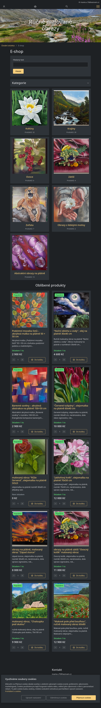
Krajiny (71, 128)
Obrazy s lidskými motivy (71, 225)
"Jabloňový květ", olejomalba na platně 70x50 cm (71, 479)
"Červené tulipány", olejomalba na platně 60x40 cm (71, 407)
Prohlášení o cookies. (13, 691)
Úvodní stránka (8, 45)
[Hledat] (50, 64)
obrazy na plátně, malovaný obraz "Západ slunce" (27, 551)
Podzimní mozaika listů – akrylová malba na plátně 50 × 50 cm (28, 333)
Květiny (30, 128)
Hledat (18, 71)
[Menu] (98, 6)
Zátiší (71, 176)
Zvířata (29, 225)
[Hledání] (67, 6)
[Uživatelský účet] (4, 6)
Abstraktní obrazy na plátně (29, 273)
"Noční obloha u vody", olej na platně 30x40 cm (70, 332)
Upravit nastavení (38, 697)
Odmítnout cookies (61, 697)
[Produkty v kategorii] (29, 107)
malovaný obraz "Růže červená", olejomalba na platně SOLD (29, 480)
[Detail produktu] (29, 310)
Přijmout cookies (84, 697)
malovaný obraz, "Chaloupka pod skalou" (28, 623)
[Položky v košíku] (35, 6)
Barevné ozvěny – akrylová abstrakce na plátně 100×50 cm (29, 407)
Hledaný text (18, 60)
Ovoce (29, 176)
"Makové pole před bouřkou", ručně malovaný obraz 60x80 (70, 623)
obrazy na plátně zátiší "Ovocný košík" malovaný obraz (71, 551)
